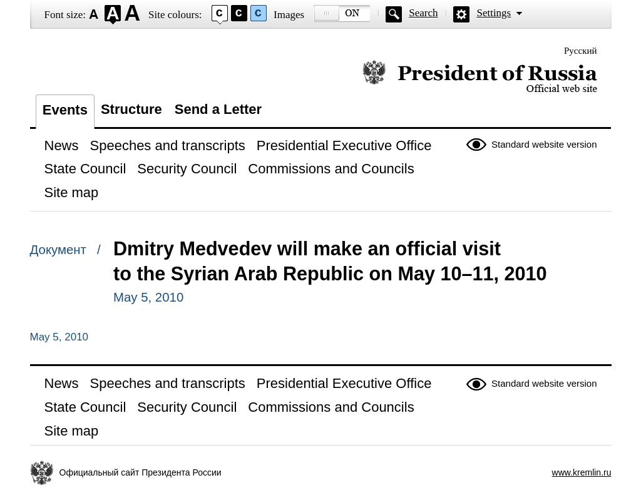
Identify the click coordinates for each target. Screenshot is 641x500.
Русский (580, 51)
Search (423, 13)
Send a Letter (218, 109)
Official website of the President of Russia (479, 76)
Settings (493, 13)
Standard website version (544, 144)
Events (65, 110)
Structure (131, 109)
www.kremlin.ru (582, 472)
